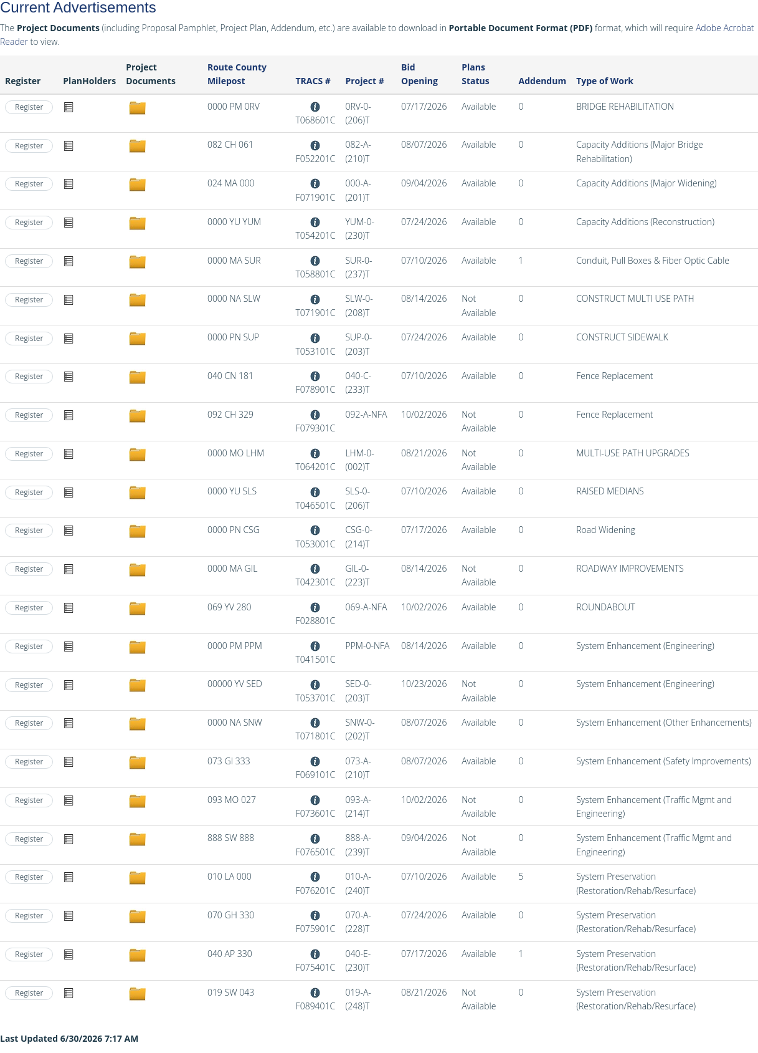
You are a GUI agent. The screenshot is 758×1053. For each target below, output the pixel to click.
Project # (364, 81)
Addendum (543, 81)
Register (29, 107)
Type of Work (604, 81)
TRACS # (312, 81)
